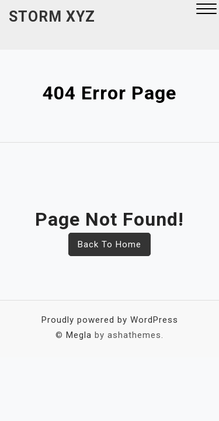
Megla (79, 335)
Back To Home (109, 244)
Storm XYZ (52, 16)
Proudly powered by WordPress (109, 320)
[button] (206, 10)
